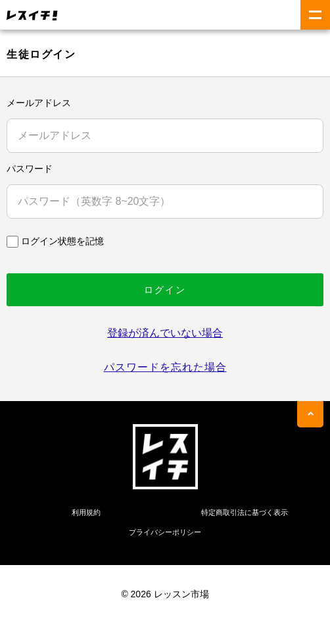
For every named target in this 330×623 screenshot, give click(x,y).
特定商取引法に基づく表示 (244, 512)
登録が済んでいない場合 (165, 333)
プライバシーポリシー (165, 532)
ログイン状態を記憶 (62, 241)
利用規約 (86, 512)
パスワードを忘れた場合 (165, 367)
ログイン (165, 289)
